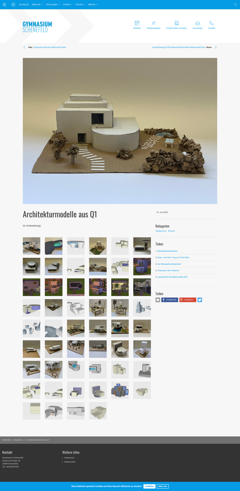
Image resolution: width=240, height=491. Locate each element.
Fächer (79, 5)
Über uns (36, 5)
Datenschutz (69, 462)
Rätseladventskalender (167, 251)
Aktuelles (24, 5)
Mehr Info (162, 486)
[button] (158, 300)
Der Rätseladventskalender (169, 264)
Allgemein (18, 440)
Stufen (66, 5)
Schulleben (51, 5)
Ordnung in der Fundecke (168, 270)
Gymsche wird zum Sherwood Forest (50, 47)
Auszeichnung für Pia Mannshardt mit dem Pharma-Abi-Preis (178, 47)
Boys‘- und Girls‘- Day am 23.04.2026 (173, 257)
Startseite (6, 440)
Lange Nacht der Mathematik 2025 (172, 277)
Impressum (69, 458)
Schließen (149, 486)
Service (91, 5)
